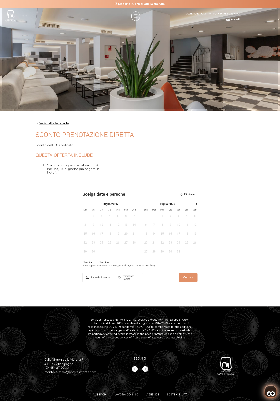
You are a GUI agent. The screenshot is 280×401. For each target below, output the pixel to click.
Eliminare (187, 194)
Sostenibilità (177, 394)
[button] (85, 217)
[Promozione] (131, 279)
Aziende (192, 13)
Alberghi (100, 394)
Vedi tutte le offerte (54, 123)
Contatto (209, 13)
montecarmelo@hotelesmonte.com (70, 372)
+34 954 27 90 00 (56, 367)
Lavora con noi (126, 394)
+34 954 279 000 (229, 13)
